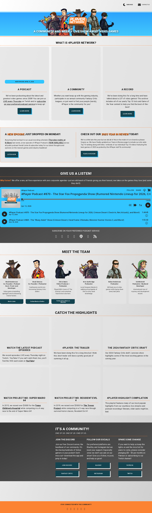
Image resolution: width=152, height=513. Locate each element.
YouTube (30, 363)
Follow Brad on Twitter (37, 303)
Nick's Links (12, 303)
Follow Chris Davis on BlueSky (63, 303)
